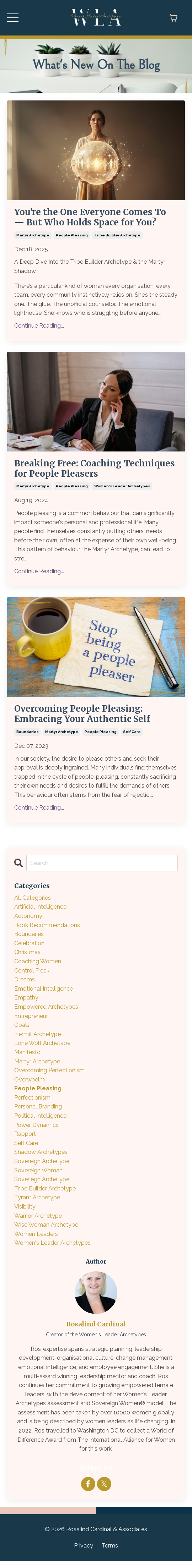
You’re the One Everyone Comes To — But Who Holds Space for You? (90, 217)
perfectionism (32, 1097)
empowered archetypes (46, 1006)
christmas (27, 952)
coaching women (37, 961)
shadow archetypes (41, 1152)
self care (132, 732)
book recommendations (47, 925)
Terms (110, 1545)
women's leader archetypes (122, 486)
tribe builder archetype (117, 235)
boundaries (27, 732)
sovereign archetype (41, 1161)
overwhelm (29, 1079)
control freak (31, 970)
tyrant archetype (37, 1197)
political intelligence (40, 1115)
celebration (29, 943)
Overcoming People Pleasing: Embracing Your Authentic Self (82, 714)
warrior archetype (38, 1215)
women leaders (36, 1234)
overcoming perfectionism (49, 1070)
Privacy (83, 1545)
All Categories (32, 897)
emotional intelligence (43, 988)
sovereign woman (38, 1170)
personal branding (38, 1106)
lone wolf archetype (42, 1043)
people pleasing (72, 235)
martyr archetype (32, 235)
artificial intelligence (40, 906)
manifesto (27, 1052)
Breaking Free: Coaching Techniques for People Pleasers (94, 469)
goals (22, 1025)
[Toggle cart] (173, 17)
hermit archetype (37, 1034)
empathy (26, 997)
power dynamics (36, 1125)
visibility (25, 1206)
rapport (25, 1133)
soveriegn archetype (41, 1179)
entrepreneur (31, 1016)
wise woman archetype (46, 1224)
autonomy (28, 916)
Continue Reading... (39, 325)
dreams (24, 979)
